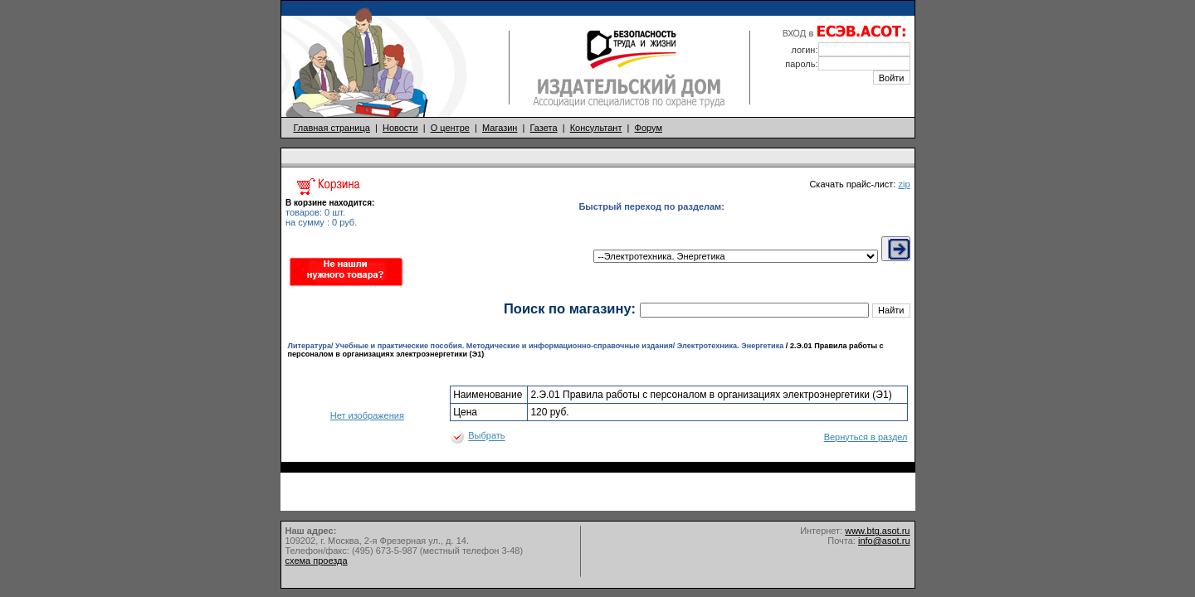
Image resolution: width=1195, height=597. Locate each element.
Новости (400, 128)
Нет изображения (367, 415)
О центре (450, 128)
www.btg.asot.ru (877, 531)
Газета (544, 128)
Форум (648, 128)
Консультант (596, 128)
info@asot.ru (884, 541)
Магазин (499, 128)
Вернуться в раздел (866, 437)
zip (904, 184)
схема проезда (316, 560)
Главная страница (332, 128)
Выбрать (486, 436)
